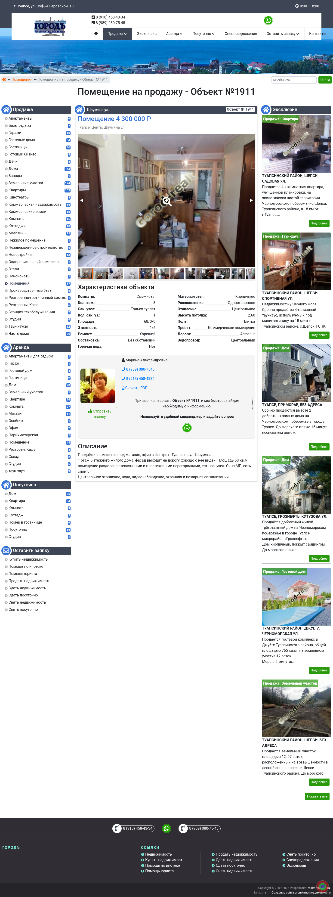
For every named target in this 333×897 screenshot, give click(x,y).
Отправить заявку (99, 414)
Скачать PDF (134, 388)
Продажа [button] (117, 33)
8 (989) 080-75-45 (110, 23)
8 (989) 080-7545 (138, 369)
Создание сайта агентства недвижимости (301, 892)
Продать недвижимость (237, 854)
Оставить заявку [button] (283, 33)
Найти (325, 80)
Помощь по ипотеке (162, 865)
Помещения (22, 79)
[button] (166, 198)
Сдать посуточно (230, 865)
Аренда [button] (174, 33)
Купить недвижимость (164, 860)
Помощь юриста (159, 871)
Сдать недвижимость (234, 860)
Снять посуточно (301, 854)
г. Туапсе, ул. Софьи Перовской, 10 (44, 6)
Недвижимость (158, 854)
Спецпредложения (241, 33)
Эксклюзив (147, 33)
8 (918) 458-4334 (138, 378)
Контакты (317, 33)
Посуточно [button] (204, 33)
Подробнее (319, 223)
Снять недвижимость (234, 871)
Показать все (317, 796)
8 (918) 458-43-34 (110, 17)
